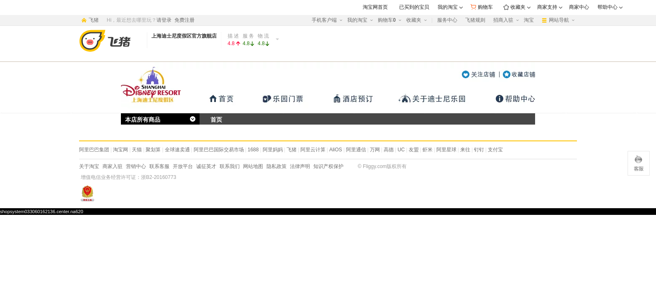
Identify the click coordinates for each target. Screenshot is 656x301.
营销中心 (136, 166)
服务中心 (447, 20)
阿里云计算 (312, 150)
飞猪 (292, 150)
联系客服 (159, 166)
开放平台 (183, 166)
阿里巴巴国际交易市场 (219, 150)
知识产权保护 (328, 166)
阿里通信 (356, 150)
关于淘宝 (89, 166)
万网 (375, 150)
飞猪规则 (475, 20)
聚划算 (153, 150)
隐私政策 (276, 166)
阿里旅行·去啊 (111, 41)
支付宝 (495, 150)
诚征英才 (206, 166)
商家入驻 (112, 166)
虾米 (428, 150)
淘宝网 (120, 150)
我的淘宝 (357, 20)
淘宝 (529, 20)
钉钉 (479, 150)
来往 (465, 150)
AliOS (335, 150)
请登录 (164, 20)
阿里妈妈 (273, 150)
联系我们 (230, 166)
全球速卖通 (177, 150)
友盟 (414, 150)
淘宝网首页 (375, 7)
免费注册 (184, 20)
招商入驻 (503, 20)
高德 (389, 150)
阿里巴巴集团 (94, 150)
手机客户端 (324, 20)
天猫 (137, 150)
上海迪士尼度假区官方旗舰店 (184, 36)
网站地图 (253, 166)
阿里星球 (446, 150)
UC (401, 150)
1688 (253, 150)
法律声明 (300, 166)
